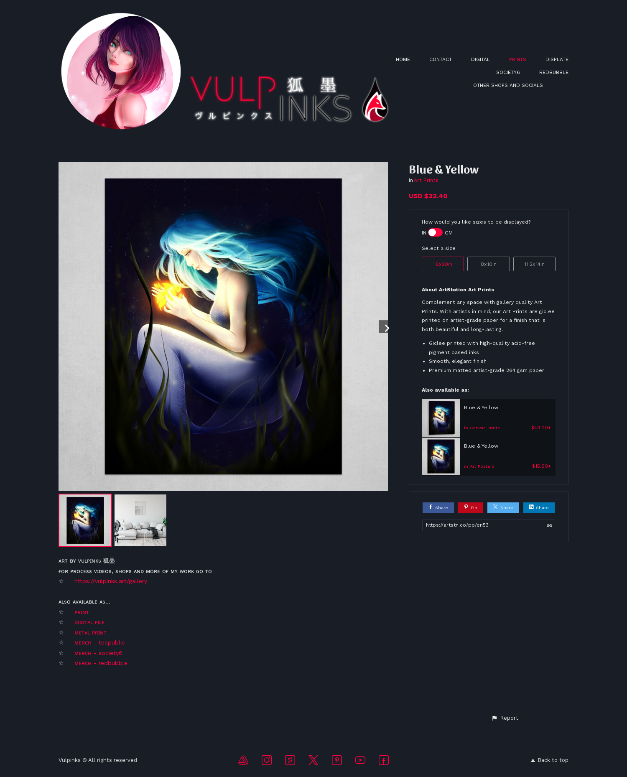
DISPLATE (556, 59)
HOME (403, 59)
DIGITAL (480, 59)
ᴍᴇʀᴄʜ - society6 (99, 653)
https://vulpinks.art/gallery (110, 581)
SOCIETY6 (508, 72)
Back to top (549, 760)
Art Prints (426, 180)
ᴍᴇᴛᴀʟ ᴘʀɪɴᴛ (91, 632)
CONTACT (440, 59)
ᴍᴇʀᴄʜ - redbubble (100, 663)
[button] (505, 718)
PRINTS (517, 59)
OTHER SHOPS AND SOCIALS (508, 85)
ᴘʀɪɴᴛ (81, 612)
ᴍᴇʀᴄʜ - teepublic (99, 642)
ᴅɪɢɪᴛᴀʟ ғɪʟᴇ (90, 622)
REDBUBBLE (553, 72)
